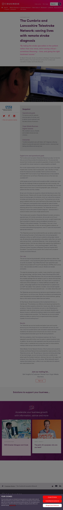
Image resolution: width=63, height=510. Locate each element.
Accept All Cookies (52, 497)
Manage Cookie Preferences (52, 505)
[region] (31, 502)
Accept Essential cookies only (52, 500)
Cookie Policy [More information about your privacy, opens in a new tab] (13, 505)
